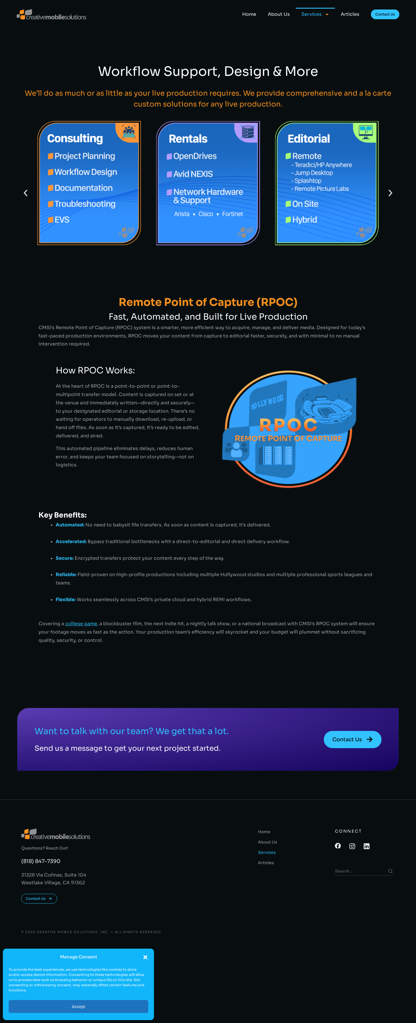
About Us (279, 14)
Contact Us (385, 14)
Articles (350, 14)
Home (249, 14)
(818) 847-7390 (40, 861)
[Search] (390, 871)
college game (81, 624)
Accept (78, 1006)
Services (315, 14)
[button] (145, 957)
